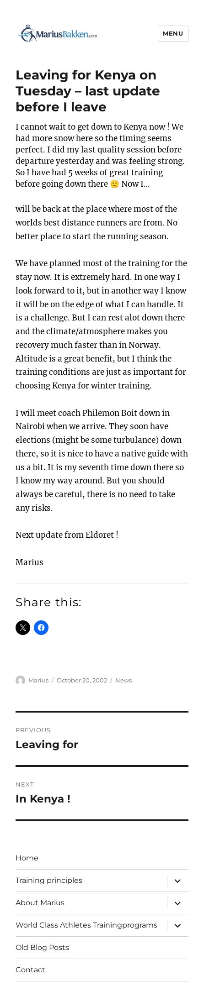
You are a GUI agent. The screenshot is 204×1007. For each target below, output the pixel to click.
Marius (38, 680)
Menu (173, 33)
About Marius (40, 902)
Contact (30, 969)
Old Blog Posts (42, 947)
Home (27, 858)
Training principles (49, 880)
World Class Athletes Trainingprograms (86, 925)
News (123, 680)
